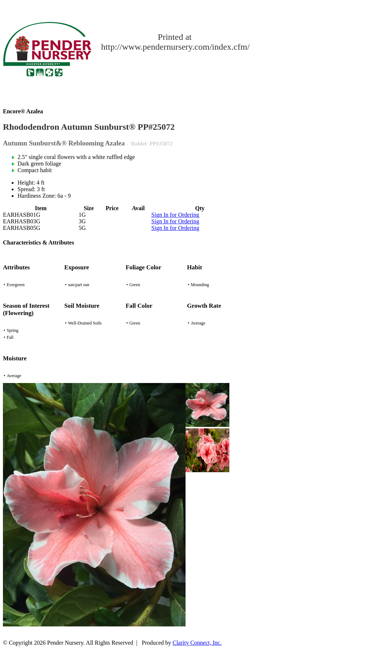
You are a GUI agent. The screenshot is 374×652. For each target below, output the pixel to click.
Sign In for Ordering (175, 215)
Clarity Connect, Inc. (197, 643)
